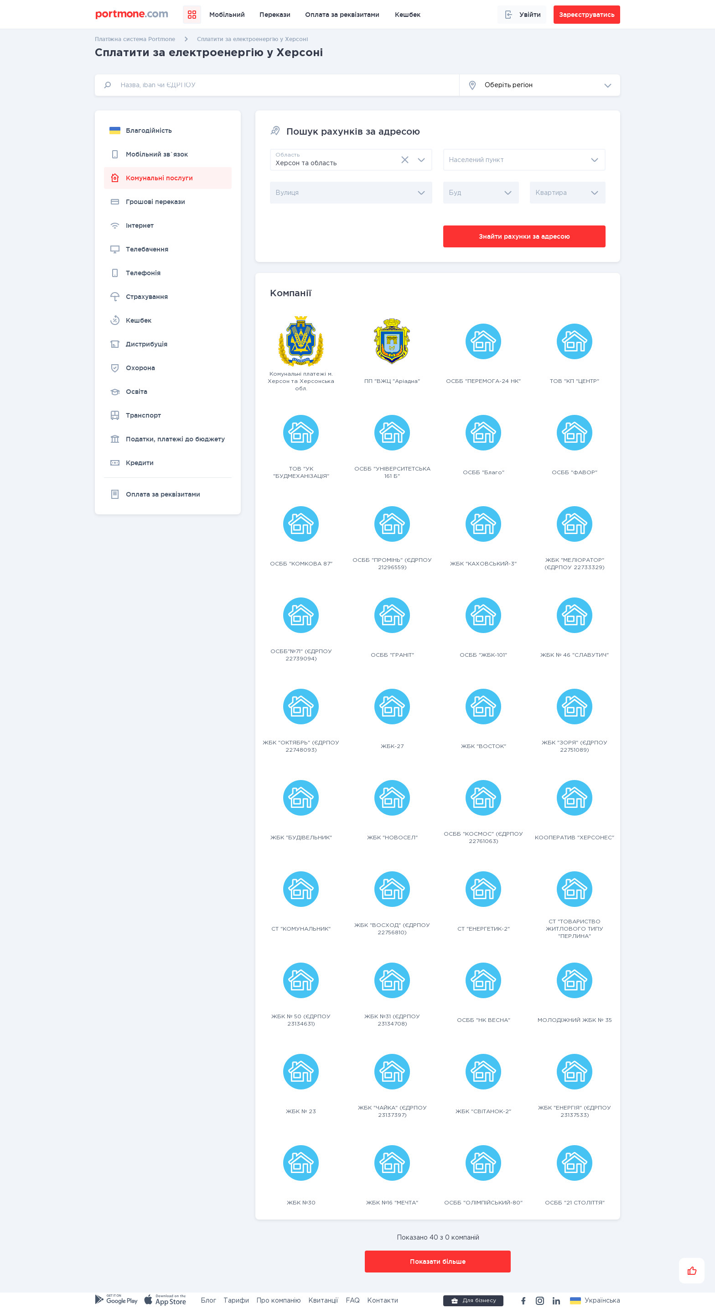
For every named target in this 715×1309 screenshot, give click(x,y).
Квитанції (323, 1301)
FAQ (353, 1301)
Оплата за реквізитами (342, 14)
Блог (208, 1301)
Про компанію (278, 1301)
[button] (540, 85)
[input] (277, 85)
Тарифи (236, 1301)
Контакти (382, 1301)
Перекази (274, 14)
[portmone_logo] (132, 14)
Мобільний (227, 14)
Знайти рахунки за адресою (524, 236)
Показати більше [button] (438, 1261)
